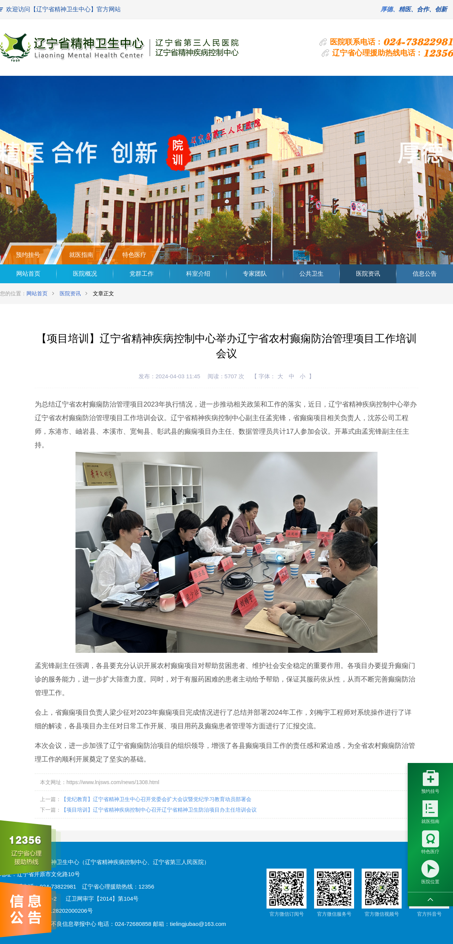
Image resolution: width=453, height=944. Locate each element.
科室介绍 (198, 273)
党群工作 (141, 273)
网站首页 (28, 273)
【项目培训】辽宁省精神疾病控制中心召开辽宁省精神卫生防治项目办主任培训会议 (159, 810)
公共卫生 (311, 273)
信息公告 (425, 273)
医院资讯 (368, 273)
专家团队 (255, 273)
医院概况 (85, 273)
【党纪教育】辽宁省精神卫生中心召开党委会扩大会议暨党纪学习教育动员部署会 (156, 799)
